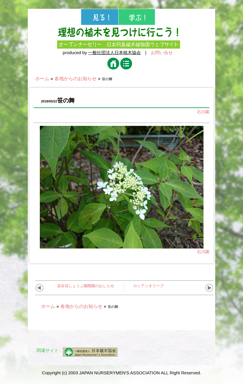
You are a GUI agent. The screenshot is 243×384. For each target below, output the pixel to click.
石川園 (203, 111)
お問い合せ (162, 52)
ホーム (42, 78)
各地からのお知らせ (75, 78)
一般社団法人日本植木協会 (114, 52)
